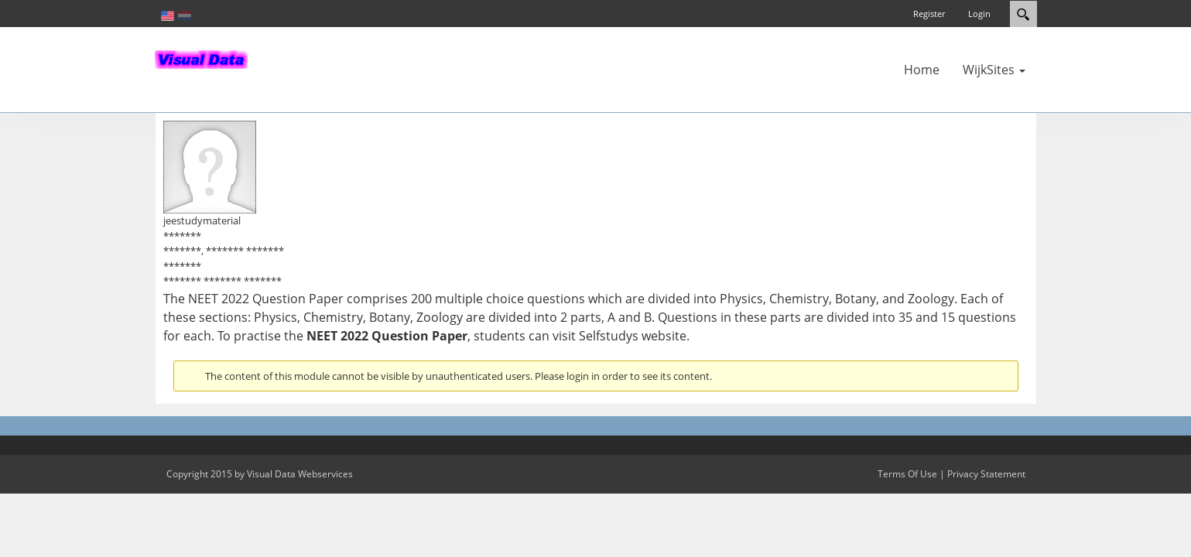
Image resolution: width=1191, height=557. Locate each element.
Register (929, 13)
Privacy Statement (986, 473)
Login (979, 13)
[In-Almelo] (201, 58)
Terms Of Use (907, 473)
